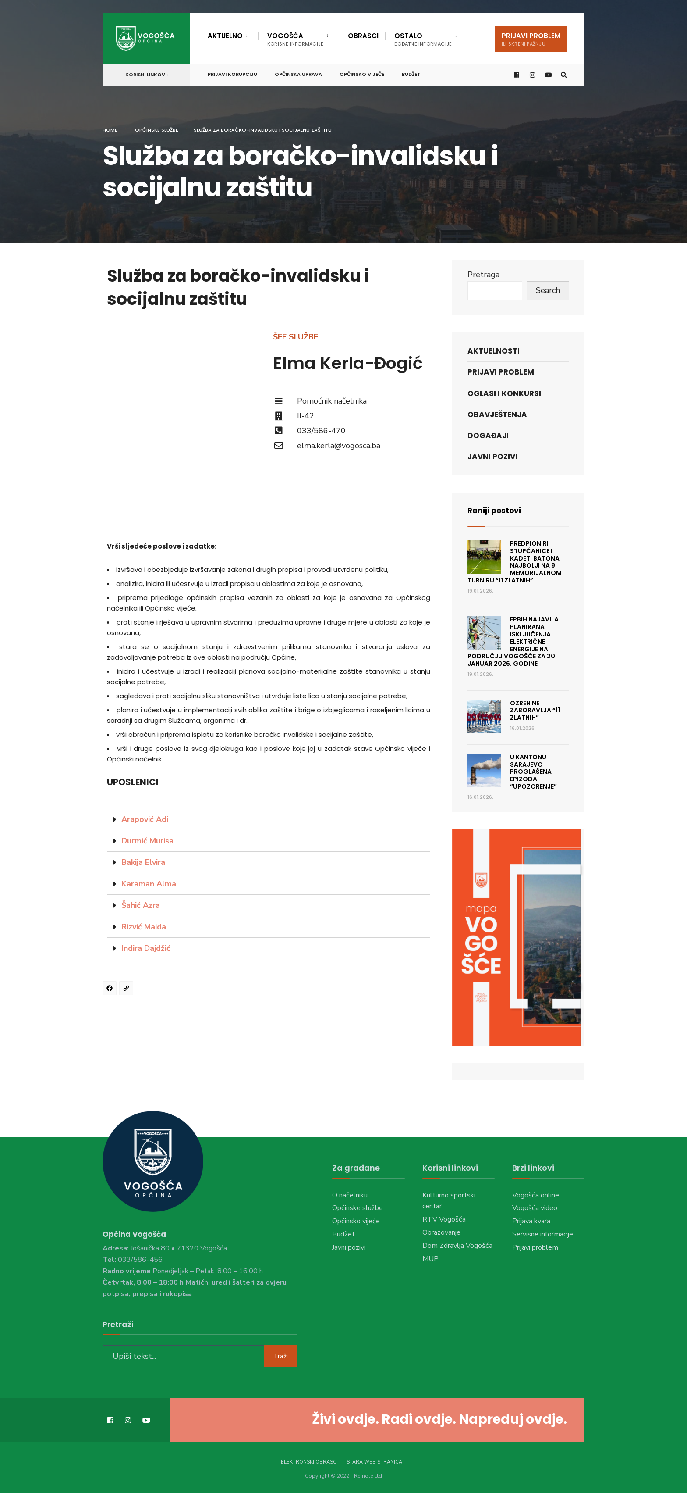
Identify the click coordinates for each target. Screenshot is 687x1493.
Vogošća (295, 39)
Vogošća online (535, 1195)
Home (110, 129)
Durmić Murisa (147, 841)
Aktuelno (225, 35)
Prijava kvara (531, 1221)
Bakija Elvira (143, 862)
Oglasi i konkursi (504, 393)
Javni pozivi (492, 456)
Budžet (411, 73)
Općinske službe (156, 129)
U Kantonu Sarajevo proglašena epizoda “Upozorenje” (533, 772)
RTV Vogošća (444, 1219)
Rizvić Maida (143, 927)
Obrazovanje (441, 1232)
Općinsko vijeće (362, 73)
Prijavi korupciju (232, 73)
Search (548, 290)
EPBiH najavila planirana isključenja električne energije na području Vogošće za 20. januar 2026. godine (513, 641)
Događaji (488, 435)
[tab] (268, 819)
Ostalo (423, 39)
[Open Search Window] (563, 74)
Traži (280, 1355)
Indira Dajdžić (145, 948)
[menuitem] (233, 34)
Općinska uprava (298, 73)
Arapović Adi (144, 819)
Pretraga (483, 274)
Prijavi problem (531, 39)
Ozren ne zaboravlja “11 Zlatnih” (535, 710)
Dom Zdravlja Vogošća (457, 1245)
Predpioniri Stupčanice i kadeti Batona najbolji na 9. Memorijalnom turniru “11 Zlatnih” (514, 562)
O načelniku (350, 1195)
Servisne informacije (542, 1234)
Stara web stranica (374, 1461)
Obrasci (363, 35)
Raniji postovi (495, 510)
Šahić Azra (140, 905)
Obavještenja (497, 414)
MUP (430, 1259)
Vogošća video (534, 1208)
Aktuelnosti (493, 351)
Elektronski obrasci (309, 1461)
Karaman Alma (148, 884)
